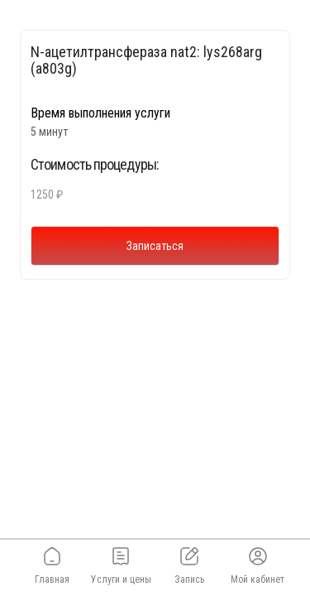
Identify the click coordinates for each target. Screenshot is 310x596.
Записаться (155, 245)
